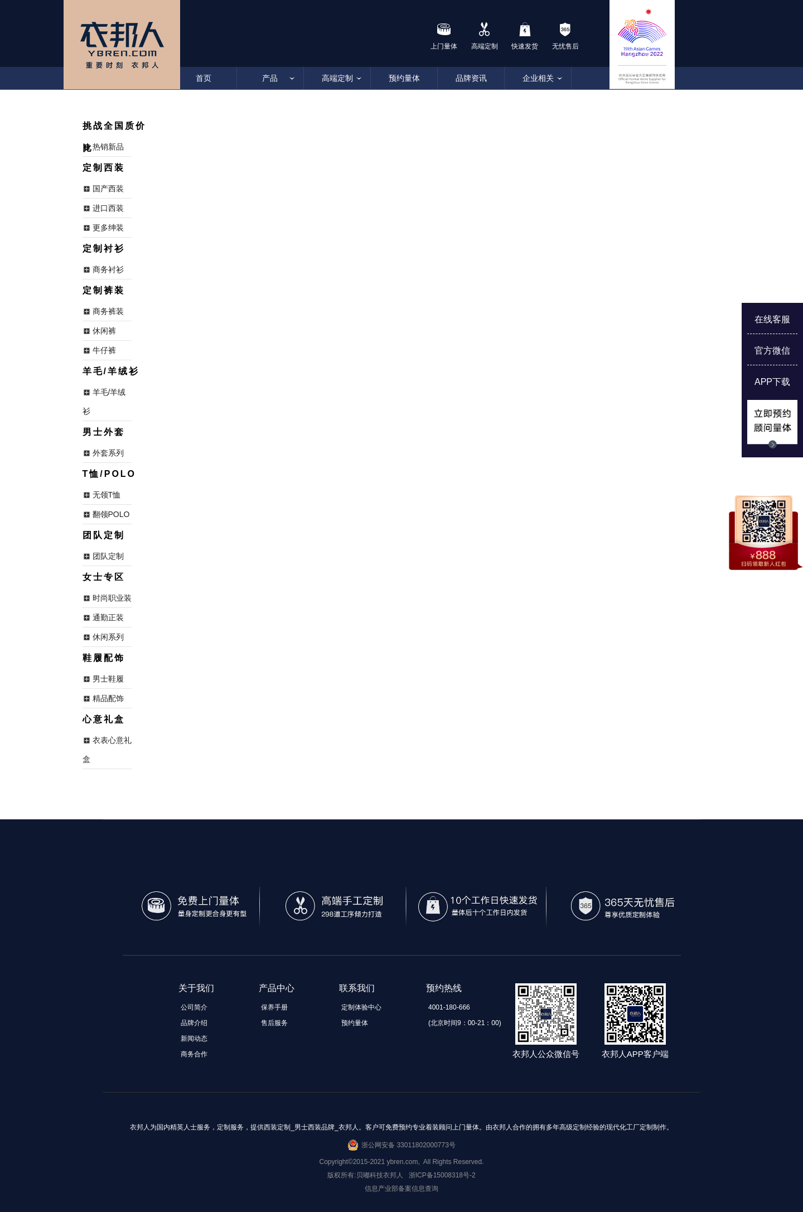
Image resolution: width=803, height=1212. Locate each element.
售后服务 (274, 1023)
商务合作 (194, 1054)
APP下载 (772, 382)
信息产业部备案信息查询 (401, 1188)
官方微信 (772, 350)
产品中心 (276, 988)
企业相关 (538, 78)
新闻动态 (194, 1038)
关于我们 (196, 988)
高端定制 (337, 78)
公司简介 (194, 1007)
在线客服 (772, 319)
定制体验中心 (361, 1007)
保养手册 (274, 1007)
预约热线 (444, 988)
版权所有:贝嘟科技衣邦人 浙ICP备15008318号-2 (401, 1175)
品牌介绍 (194, 1023)
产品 (270, 78)
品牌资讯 (471, 78)
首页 (203, 78)
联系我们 (357, 988)
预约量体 (404, 78)
